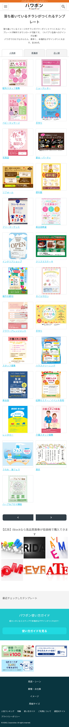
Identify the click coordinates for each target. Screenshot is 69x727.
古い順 (57, 52)
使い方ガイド (29, 711)
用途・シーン (34, 681)
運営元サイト (59, 711)
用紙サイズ (34, 703)
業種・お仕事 (34, 688)
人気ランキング (7, 711)
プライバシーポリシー (10, 716)
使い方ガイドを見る (34, 631)
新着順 (35, 52)
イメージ (34, 696)
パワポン (34, 6)
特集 (19, 711)
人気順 (12, 52)
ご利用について (44, 711)
